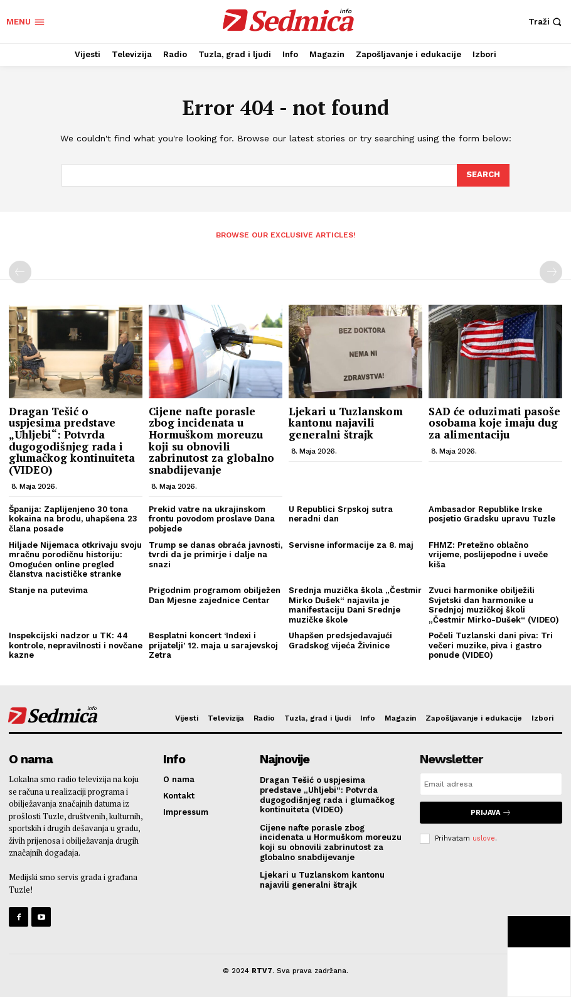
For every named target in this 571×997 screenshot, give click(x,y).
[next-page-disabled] (551, 272)
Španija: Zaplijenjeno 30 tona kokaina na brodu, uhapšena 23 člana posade (73, 518)
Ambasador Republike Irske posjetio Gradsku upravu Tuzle (492, 514)
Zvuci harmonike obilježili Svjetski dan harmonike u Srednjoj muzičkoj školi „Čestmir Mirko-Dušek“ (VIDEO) (494, 605)
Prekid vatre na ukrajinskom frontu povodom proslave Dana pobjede (212, 518)
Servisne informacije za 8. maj (351, 545)
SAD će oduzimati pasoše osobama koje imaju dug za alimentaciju (494, 423)
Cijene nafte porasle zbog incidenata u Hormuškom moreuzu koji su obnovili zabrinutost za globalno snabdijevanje (211, 440)
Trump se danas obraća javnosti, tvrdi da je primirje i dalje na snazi (215, 554)
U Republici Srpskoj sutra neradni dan (341, 514)
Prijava (491, 812)
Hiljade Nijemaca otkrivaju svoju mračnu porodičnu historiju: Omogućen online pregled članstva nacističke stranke (75, 559)
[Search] (483, 175)
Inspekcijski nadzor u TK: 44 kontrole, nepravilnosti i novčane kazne (75, 645)
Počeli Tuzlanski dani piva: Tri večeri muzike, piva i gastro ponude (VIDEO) (491, 645)
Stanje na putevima (48, 590)
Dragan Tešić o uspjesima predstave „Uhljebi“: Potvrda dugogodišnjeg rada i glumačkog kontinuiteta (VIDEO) (72, 440)
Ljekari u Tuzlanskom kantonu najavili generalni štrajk (346, 423)
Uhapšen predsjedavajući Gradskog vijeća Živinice (340, 640)
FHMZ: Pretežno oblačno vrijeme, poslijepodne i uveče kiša (488, 554)
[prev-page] (20, 272)
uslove (483, 838)
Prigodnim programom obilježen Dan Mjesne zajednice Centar (214, 595)
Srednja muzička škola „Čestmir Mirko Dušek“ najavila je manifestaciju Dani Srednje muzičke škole (355, 605)
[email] (491, 784)
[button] (546, 21)
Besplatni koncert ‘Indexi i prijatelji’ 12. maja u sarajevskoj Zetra (213, 645)
